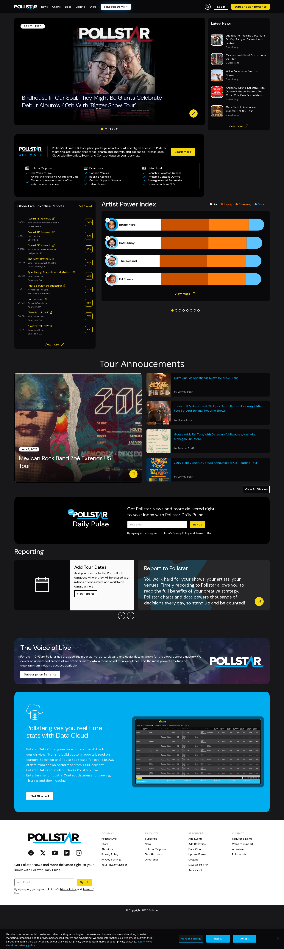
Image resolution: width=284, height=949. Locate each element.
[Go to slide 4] (113, 129)
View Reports (85, 593)
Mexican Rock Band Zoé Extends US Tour (65, 462)
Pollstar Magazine (155, 849)
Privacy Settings (111, 859)
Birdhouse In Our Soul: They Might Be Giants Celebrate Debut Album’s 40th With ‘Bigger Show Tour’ (92, 101)
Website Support (242, 844)
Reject (218, 938)
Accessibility (196, 870)
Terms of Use (204, 533)
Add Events (195, 838)
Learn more (183, 152)
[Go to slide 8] (198, 310)
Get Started (40, 796)
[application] (185, 252)
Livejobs (193, 859)
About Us (107, 849)
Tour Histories (153, 854)
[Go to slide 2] (106, 129)
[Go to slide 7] (195, 310)
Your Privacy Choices (114, 864)
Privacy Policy (181, 533)
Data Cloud (195, 849)
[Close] (278, 938)
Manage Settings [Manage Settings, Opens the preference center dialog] (191, 938)
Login (221, 7)
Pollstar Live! (109, 838)
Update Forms (197, 854)
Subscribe (151, 838)
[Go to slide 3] (110, 129)
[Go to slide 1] (102, 129)
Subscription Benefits (250, 7)
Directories (151, 859)
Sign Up (197, 524)
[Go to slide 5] (117, 129)
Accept (245, 938)
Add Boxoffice (197, 844)
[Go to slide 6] (191, 310)
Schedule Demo (116, 7)
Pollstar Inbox (240, 854)
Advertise (238, 849)
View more (239, 126)
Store (105, 844)
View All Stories (256, 489)
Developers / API (198, 864)
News (148, 844)
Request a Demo (242, 838)
